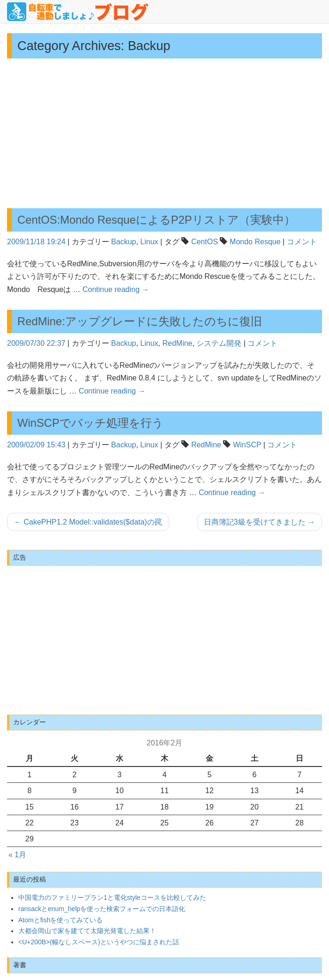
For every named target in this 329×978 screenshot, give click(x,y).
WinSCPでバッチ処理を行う (90, 422)
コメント (302, 242)
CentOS (204, 242)
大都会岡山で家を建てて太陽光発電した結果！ (87, 930)
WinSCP (247, 445)
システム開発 (218, 343)
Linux (149, 242)
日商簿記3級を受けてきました (259, 522)
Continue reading (115, 289)
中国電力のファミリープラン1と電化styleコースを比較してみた (112, 897)
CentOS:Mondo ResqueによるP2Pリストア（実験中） (156, 219)
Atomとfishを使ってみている (60, 920)
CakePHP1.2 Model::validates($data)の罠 (88, 522)
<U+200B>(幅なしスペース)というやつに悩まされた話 (98, 942)
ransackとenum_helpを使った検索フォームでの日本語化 (101, 908)
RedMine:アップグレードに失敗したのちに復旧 (139, 321)
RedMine (177, 343)
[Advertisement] (164, 133)
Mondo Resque (255, 242)
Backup (123, 242)
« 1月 (17, 855)
